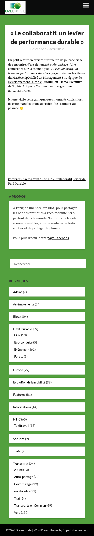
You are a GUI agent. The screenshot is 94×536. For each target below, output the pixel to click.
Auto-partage (23, 477)
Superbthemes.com (75, 530)
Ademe (17, 292)
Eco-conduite (23, 342)
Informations (22, 407)
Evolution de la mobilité (29, 382)
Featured (19, 394)
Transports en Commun (30, 505)
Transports (20, 463)
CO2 (17, 335)
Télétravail (21, 425)
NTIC (17, 419)
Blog (16, 316)
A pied (18, 469)
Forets (18, 356)
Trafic (17, 451)
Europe (18, 370)
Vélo (17, 512)
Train (17, 498)
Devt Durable (22, 329)
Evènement (21, 349)
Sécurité (18, 439)
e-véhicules (22, 491)
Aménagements (23, 304)
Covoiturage (23, 484)
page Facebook (58, 238)
